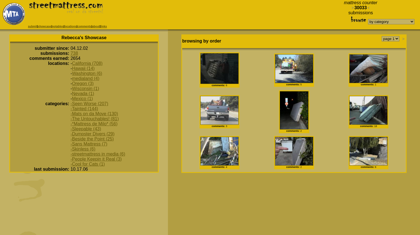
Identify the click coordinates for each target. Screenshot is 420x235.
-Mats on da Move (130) (94, 113)
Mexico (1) (82, 98)
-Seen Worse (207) (89, 103)
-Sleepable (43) (85, 128)
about (96, 26)
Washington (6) (87, 73)
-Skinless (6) (82, 149)
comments (84, 26)
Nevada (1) (83, 93)
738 (74, 53)
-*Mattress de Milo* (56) (93, 123)
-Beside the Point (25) (92, 139)
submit (32, 26)
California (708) (87, 63)
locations (70, 26)
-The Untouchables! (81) (94, 118)
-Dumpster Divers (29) (92, 133)
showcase (44, 26)
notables (57, 26)
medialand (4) (85, 78)
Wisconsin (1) (85, 88)
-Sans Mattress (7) (88, 144)
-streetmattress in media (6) (97, 154)
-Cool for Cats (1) (87, 164)
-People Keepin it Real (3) (96, 159)
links (104, 26)
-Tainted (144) (84, 108)
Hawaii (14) (83, 68)
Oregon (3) (83, 83)
